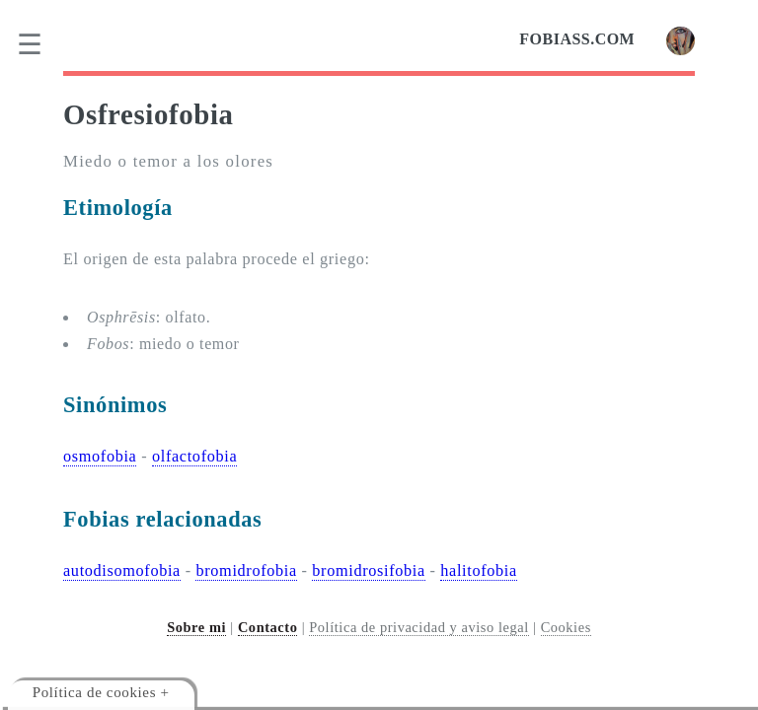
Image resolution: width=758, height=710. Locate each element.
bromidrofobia (245, 571)
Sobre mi (196, 627)
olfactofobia (194, 456)
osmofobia (99, 456)
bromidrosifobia (368, 571)
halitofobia (478, 571)
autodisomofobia (122, 571)
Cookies (566, 627)
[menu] (42, 44)
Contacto (268, 627)
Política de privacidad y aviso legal (419, 627)
